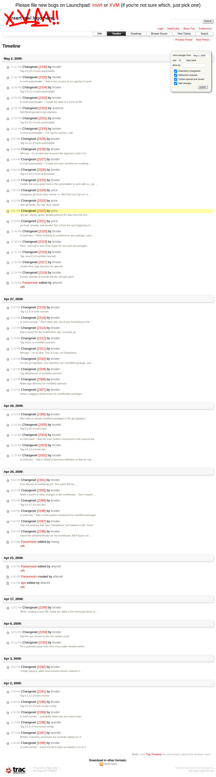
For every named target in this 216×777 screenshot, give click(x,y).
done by (189, 65)
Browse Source (159, 33)
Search (204, 33)
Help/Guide (173, 28)
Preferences (205, 28)
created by (37, 577)
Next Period (202, 39)
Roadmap (136, 33)
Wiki (99, 33)
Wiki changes (182, 83)
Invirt (97, 5)
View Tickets (184, 33)
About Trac (189, 28)
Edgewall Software (47, 770)
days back (186, 60)
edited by (36, 283)
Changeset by (36, 67)
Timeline (116, 33)
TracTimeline (154, 754)
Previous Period (183, 39)
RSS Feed (110, 764)
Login (160, 28)
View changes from (191, 55)
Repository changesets (187, 71)
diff (22, 287)
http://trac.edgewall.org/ (201, 770)
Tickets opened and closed (189, 79)
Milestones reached (185, 75)
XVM (114, 5)
